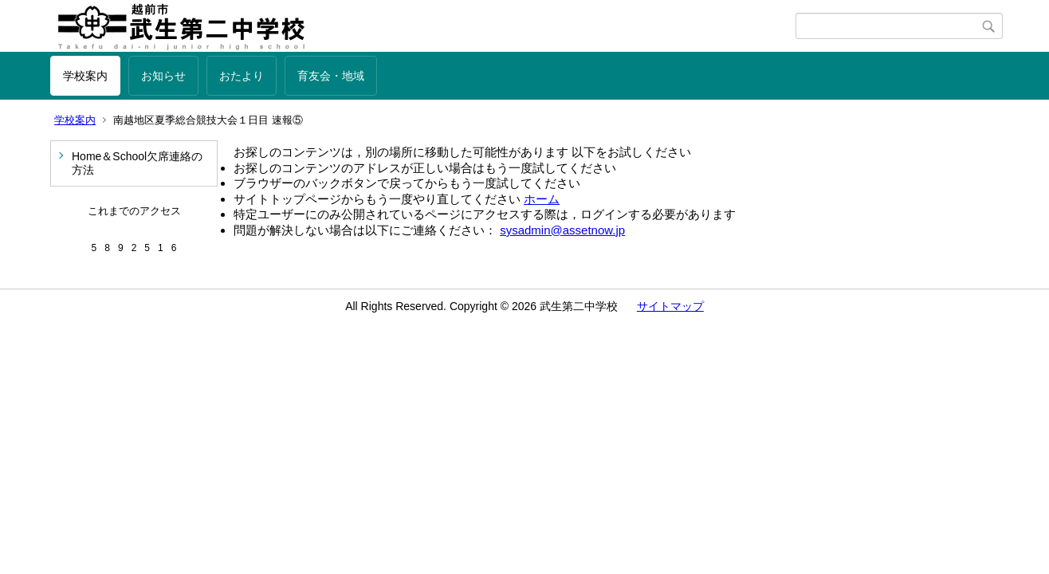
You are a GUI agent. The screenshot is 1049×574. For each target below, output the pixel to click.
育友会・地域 (330, 75)
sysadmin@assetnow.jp (562, 230)
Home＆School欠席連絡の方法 (137, 163)
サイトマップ (670, 306)
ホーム (542, 199)
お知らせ (163, 75)
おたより (241, 75)
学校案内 (85, 75)
